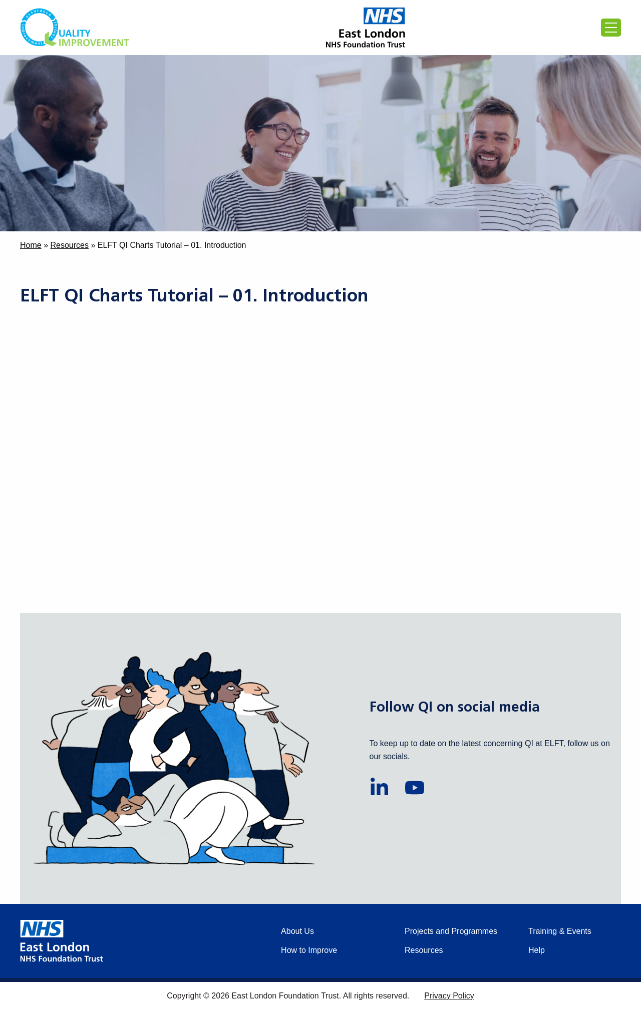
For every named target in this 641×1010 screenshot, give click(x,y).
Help (536, 950)
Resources (69, 245)
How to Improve (309, 950)
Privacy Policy (449, 995)
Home (31, 245)
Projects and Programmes (451, 931)
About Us (297, 931)
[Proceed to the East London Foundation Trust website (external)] (365, 28)
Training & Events (559, 931)
